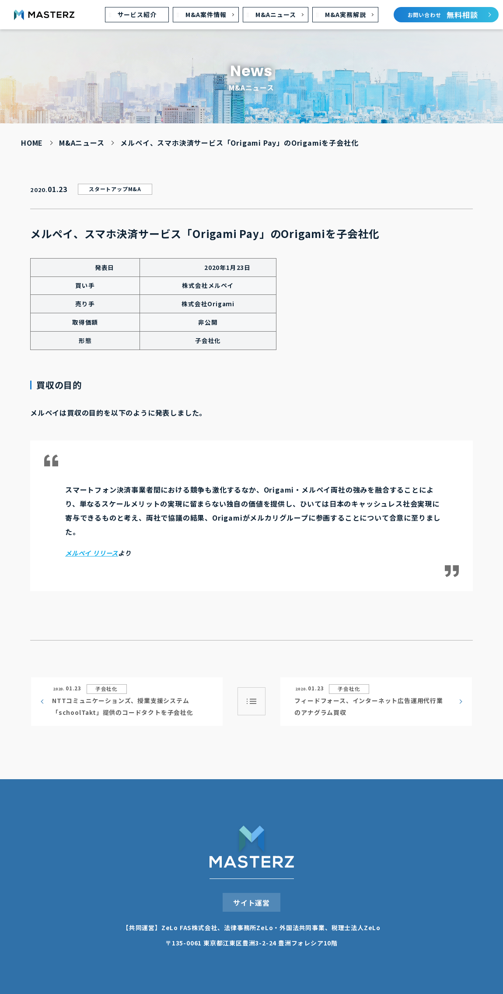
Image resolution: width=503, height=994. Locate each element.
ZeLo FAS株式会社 (189, 927)
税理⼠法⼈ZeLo (356, 927)
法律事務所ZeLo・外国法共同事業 (274, 927)
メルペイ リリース (91, 552)
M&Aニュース (82, 142)
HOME (32, 142)
